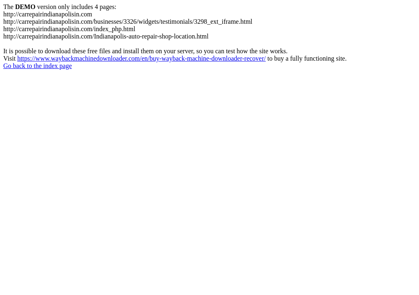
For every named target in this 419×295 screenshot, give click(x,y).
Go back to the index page (37, 65)
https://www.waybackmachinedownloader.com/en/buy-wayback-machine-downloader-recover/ (141, 58)
